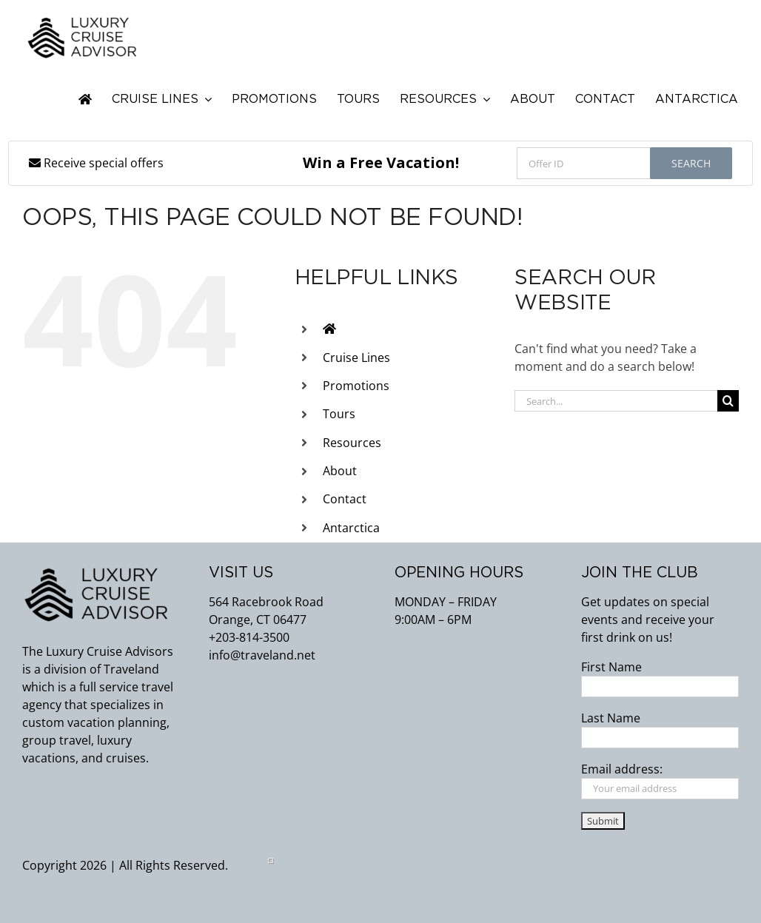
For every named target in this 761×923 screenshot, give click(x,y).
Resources (352, 442)
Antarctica (351, 528)
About (340, 471)
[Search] (728, 401)
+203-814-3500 (249, 637)
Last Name (610, 718)
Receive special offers (96, 163)
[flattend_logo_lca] (82, 21)
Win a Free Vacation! (381, 162)
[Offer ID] (584, 163)
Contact (344, 499)
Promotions (356, 385)
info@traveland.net (262, 655)
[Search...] (615, 401)
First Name (611, 667)
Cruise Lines (356, 357)
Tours (339, 414)
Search (691, 163)
